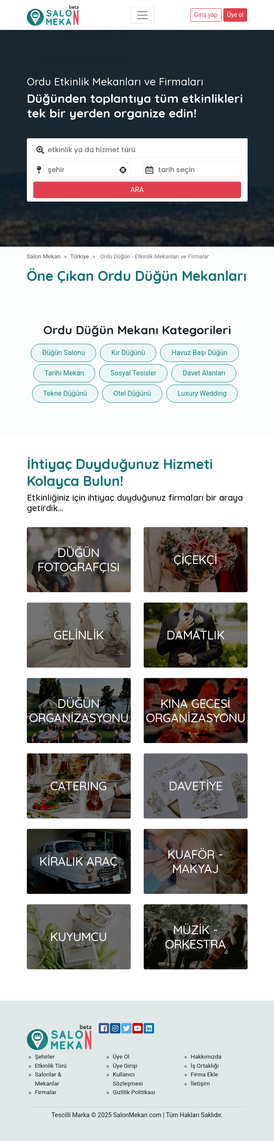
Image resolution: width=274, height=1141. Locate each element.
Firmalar (46, 1092)
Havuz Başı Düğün (199, 353)
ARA (137, 190)
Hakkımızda (206, 1056)
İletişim (200, 1083)
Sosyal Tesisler (133, 373)
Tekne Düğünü (65, 393)
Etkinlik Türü (51, 1065)
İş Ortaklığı (205, 1065)
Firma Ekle (204, 1074)
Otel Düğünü (132, 393)
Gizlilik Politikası (134, 1092)
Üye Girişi (125, 1065)
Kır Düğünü (128, 353)
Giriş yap (206, 14)
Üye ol (235, 14)
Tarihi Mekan (64, 373)
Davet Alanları (204, 373)
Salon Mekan (44, 256)
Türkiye (79, 256)
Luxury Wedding (201, 393)
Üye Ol (121, 1056)
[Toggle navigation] (142, 15)
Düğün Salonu (63, 353)
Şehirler (45, 1056)
